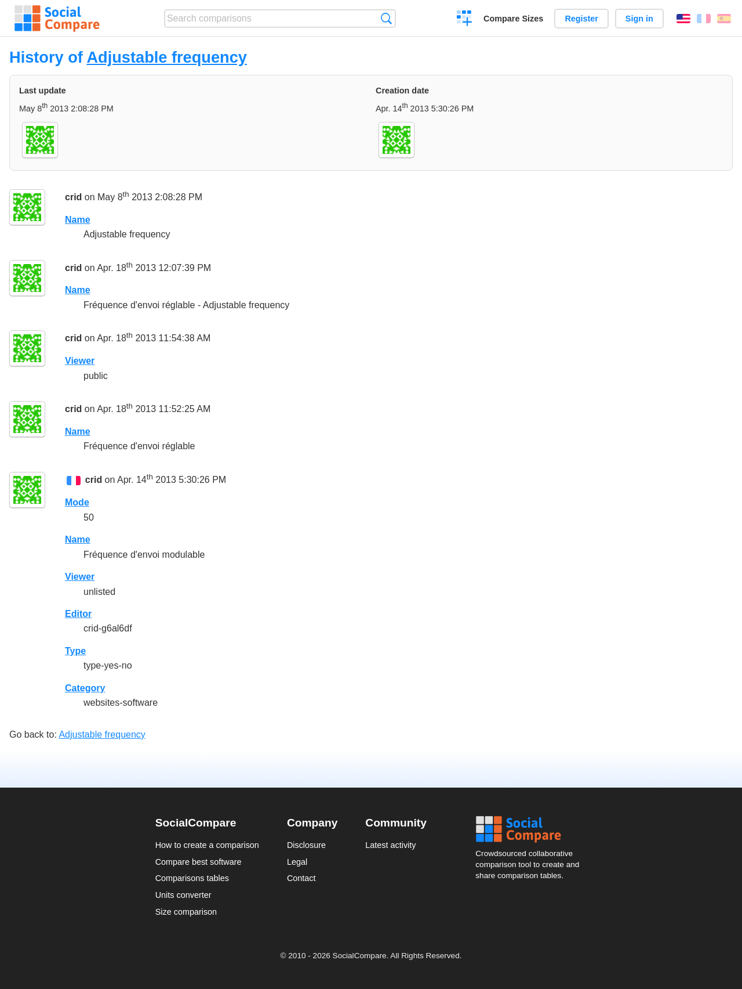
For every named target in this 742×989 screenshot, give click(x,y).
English (683, 18)
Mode (77, 502)
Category (85, 688)
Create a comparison (464, 19)
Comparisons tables (192, 878)
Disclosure (306, 845)
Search (386, 18)
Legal (297, 862)
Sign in (639, 18)
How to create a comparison (207, 845)
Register (581, 18)
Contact (301, 878)
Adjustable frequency (166, 57)
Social (531, 829)
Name (77, 220)
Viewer (79, 361)
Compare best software (198, 862)
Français (704, 18)
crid (73, 197)
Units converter (183, 895)
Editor (78, 614)
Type (75, 651)
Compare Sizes (513, 18)
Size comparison (186, 911)
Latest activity (390, 845)
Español (724, 18)
